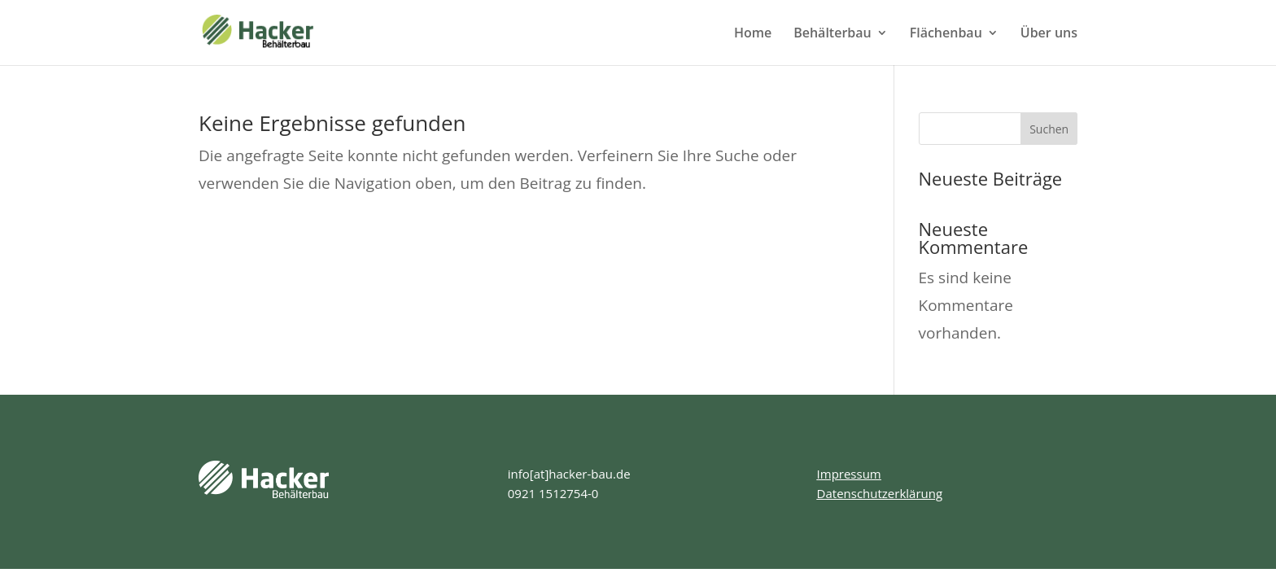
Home (752, 34)
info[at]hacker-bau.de (569, 474)
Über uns (1048, 34)
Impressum (849, 474)
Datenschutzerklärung (880, 493)
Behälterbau (832, 34)
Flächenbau (946, 34)
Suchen (1048, 129)
